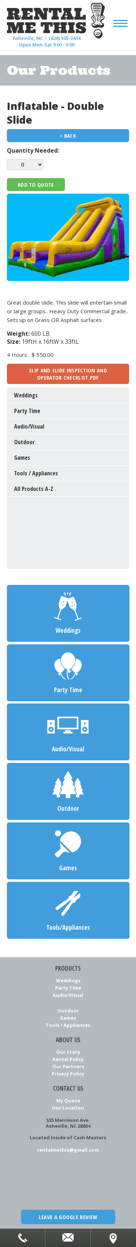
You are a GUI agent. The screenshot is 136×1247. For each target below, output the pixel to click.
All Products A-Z (33, 489)
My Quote (68, 1100)
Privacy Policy (68, 1073)
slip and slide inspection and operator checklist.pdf (68, 374)
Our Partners (68, 1066)
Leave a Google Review (68, 1217)
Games (68, 1018)
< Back (68, 135)
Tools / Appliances (68, 1025)
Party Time (68, 987)
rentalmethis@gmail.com (68, 1150)
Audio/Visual (68, 995)
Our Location (68, 1107)
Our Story (68, 1052)
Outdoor (68, 1010)
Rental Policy (68, 1059)
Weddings (68, 980)
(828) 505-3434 (65, 38)
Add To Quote (36, 184)
